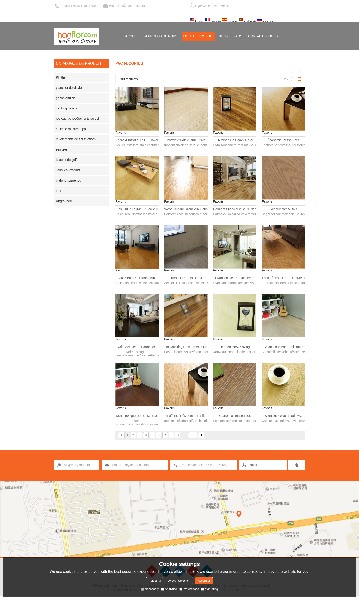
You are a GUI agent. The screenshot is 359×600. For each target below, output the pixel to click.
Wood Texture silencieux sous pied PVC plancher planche (185, 209)
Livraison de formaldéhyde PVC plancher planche (234, 278)
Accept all (204, 580)
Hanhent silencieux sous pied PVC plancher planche (234, 209)
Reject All (154, 580)
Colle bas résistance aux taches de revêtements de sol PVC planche (137, 278)
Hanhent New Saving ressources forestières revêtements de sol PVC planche (234, 347)
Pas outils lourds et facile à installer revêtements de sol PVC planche (137, 209)
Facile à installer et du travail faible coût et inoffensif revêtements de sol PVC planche (137, 140)
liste (293, 79)
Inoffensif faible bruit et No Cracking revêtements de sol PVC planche (185, 140)
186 (192, 435)
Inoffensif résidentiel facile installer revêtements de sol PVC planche (186, 416)
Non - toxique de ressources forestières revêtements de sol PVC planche (137, 416)
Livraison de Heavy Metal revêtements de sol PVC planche (234, 140)
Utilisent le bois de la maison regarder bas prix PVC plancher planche (185, 278)
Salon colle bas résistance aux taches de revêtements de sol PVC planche (283, 347)
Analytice (169, 589)
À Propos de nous (161, 36)
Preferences (189, 589)
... (184, 435)
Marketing (209, 589)
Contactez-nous (263, 36)
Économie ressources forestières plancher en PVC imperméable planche (235, 416)
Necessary (150, 589)
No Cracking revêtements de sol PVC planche (186, 347)
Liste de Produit (198, 36)
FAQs (238, 36)
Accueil (132, 36)
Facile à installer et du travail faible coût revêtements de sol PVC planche (283, 278)
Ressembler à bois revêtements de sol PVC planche (283, 209)
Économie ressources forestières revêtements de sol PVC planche (283, 140)
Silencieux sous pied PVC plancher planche (283, 416)
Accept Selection (179, 580)
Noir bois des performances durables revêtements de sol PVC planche (137, 347)
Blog (223, 36)
